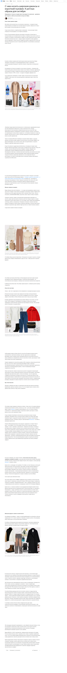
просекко (7, 462)
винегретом (31, 419)
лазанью (13, 409)
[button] (22, 94)
